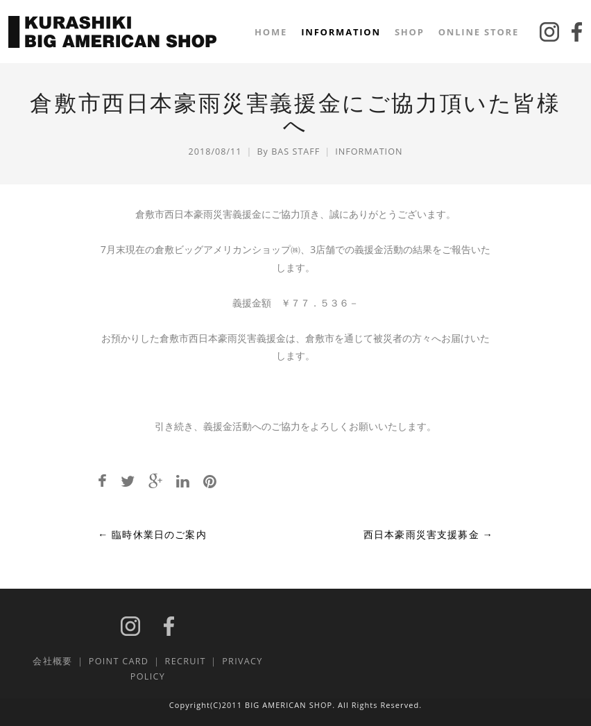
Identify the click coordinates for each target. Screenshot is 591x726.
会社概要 (52, 661)
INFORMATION (341, 32)
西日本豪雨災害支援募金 (428, 534)
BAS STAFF (295, 151)
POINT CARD (118, 661)
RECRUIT (185, 661)
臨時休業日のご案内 (152, 534)
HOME (271, 32)
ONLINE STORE (478, 32)
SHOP (410, 32)
